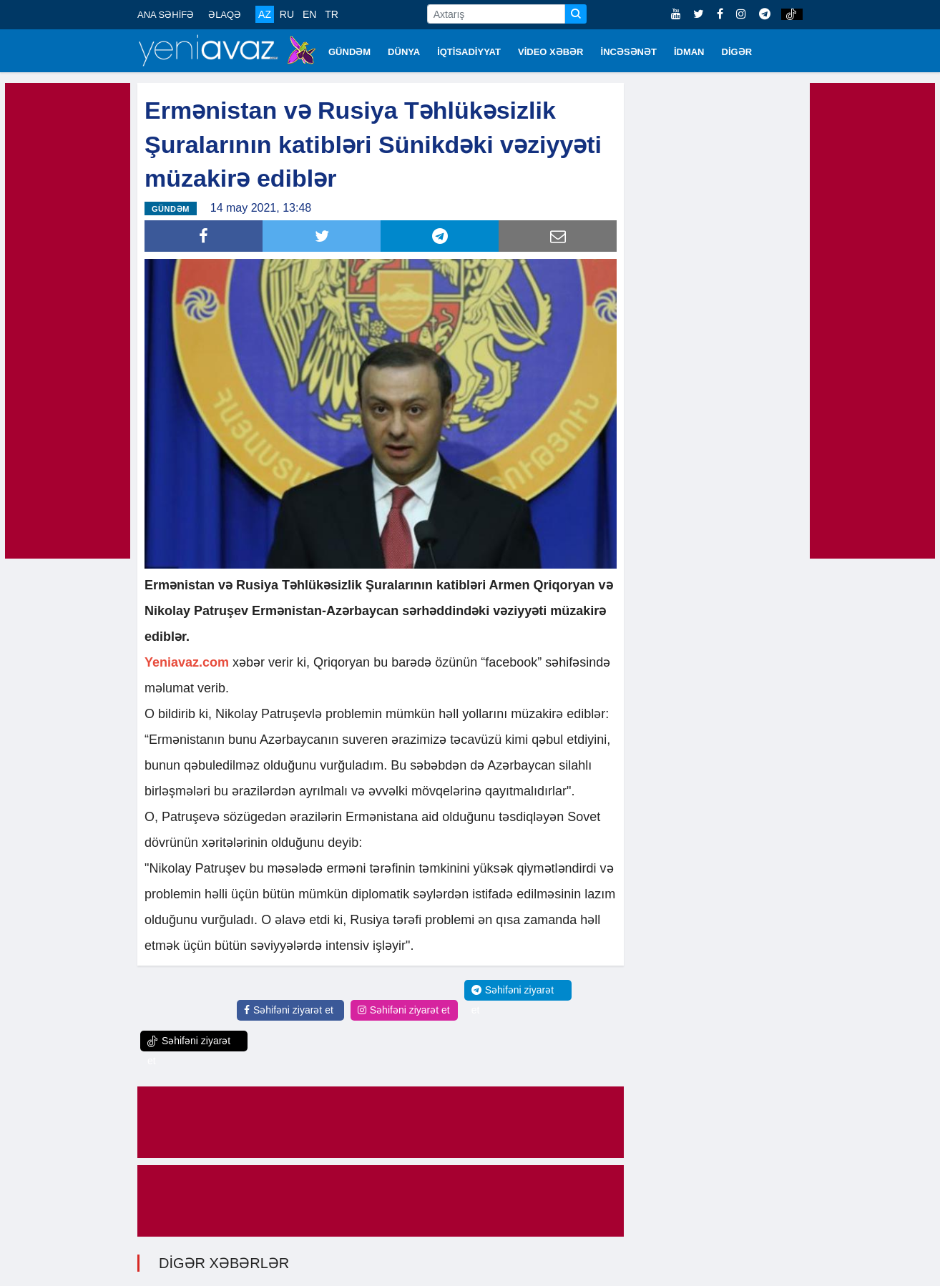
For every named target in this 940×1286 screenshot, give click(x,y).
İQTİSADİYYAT (469, 51)
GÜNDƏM (349, 51)
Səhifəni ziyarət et (288, 1010)
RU (287, 14)
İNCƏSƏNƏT (629, 51)
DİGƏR (737, 51)
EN (309, 14)
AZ (264, 14)
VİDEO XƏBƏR (551, 51)
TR (331, 14)
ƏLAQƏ (224, 14)
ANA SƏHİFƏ (165, 14)
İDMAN (689, 51)
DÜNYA (404, 51)
